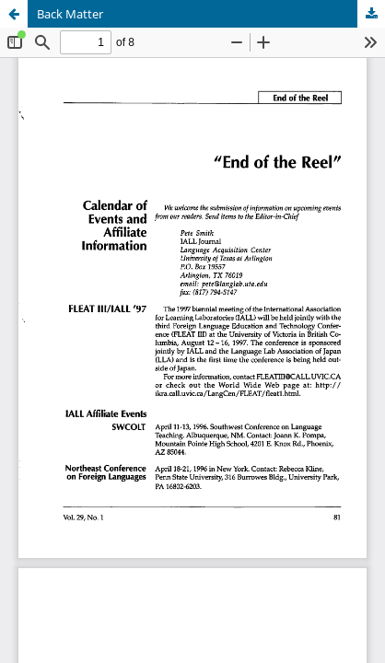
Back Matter (70, 14)
